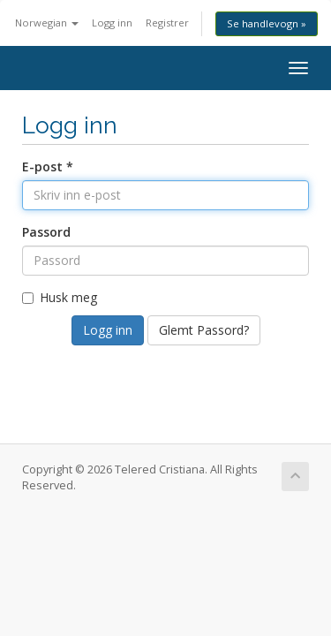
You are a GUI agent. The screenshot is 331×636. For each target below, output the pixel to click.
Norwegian (47, 22)
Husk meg (59, 297)
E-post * (47, 166)
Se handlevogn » (266, 23)
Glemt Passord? (204, 330)
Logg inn (112, 22)
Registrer (167, 22)
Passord (46, 231)
